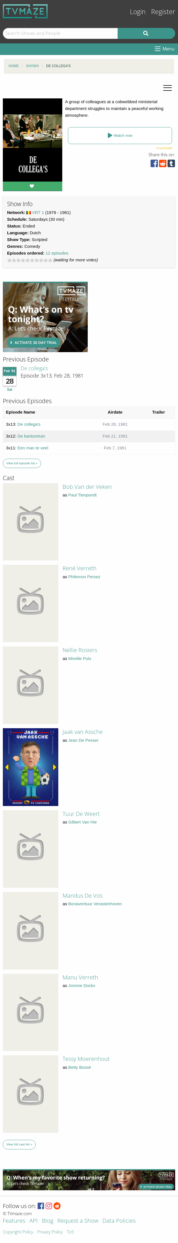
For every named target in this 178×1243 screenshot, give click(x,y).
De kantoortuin (31, 436)
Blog (47, 1221)
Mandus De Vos (82, 895)
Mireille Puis (79, 658)
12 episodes (57, 253)
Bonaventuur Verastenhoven (95, 903)
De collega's (34, 368)
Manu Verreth (80, 977)
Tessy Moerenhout (86, 1059)
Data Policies (119, 1221)
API (33, 1221)
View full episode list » (21, 463)
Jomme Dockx (81, 985)
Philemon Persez (84, 576)
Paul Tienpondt (82, 495)
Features (14, 1221)
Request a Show (77, 1221)
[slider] (29, 260)
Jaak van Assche (83, 732)
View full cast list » (19, 1144)
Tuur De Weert (81, 814)
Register (163, 11)
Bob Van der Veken (87, 487)
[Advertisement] (45, 317)
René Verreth (79, 568)
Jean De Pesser (83, 740)
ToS (70, 1232)
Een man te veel (33, 447)
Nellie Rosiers (80, 650)
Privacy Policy (50, 1232)
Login (138, 11)
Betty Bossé (79, 1067)
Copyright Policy (18, 1232)
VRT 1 (38, 212)
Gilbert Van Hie (82, 822)
